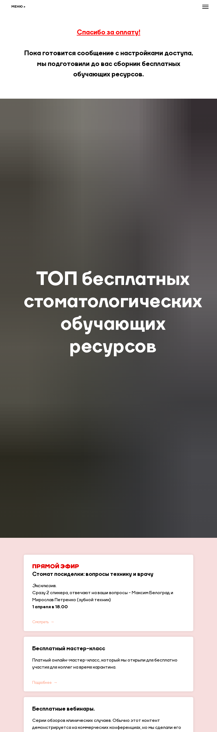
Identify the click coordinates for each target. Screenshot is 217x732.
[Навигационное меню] (205, 7)
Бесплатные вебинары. (63, 709)
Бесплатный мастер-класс (68, 649)
